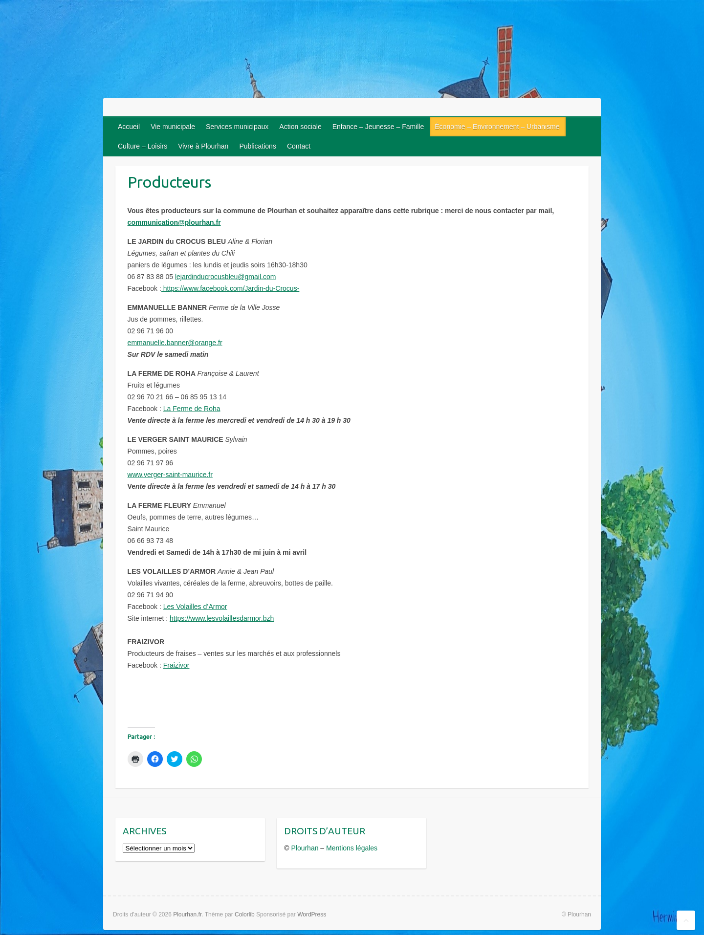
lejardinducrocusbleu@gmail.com (225, 277)
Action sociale (300, 126)
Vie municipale (173, 126)
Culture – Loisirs (142, 146)
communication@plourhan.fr (174, 222)
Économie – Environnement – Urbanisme (497, 126)
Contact (298, 146)
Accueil (129, 126)
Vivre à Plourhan (203, 146)
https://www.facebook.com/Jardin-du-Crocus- (230, 288)
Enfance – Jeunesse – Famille (378, 126)
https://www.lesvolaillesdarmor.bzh (222, 618)
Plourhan (304, 848)
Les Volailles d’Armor (195, 606)
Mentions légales (351, 848)
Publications (257, 146)
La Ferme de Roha (191, 409)
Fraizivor (176, 665)
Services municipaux (237, 126)
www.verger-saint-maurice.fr (170, 474)
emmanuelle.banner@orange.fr (175, 343)
